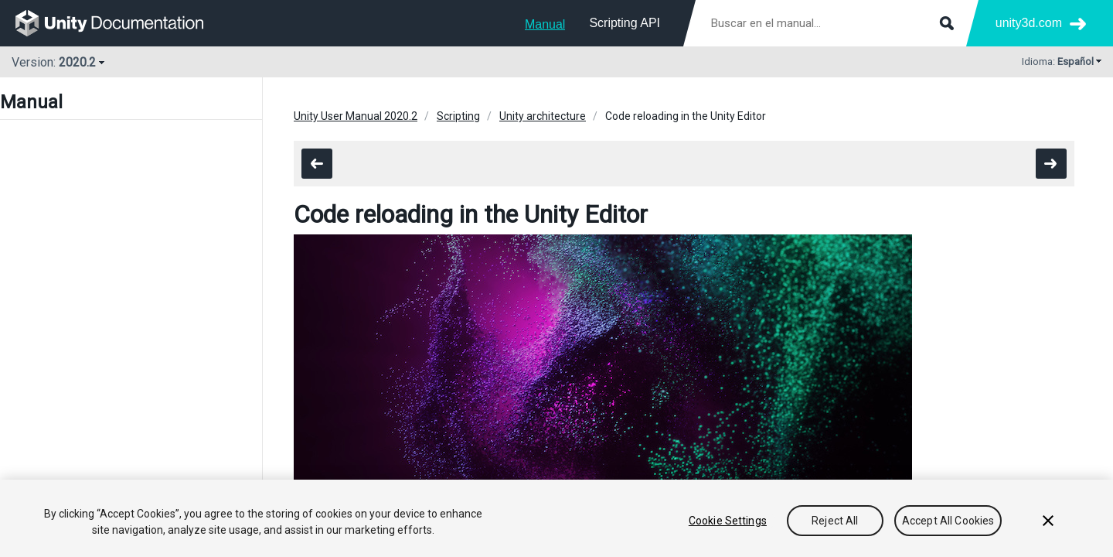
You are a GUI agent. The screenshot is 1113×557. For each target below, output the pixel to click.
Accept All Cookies (948, 520)
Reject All (835, 520)
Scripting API (624, 22)
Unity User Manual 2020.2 (355, 116)
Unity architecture (542, 116)
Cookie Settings (728, 520)
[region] (556, 518)
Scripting (458, 116)
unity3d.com (1029, 22)
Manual (545, 24)
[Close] (1048, 521)
